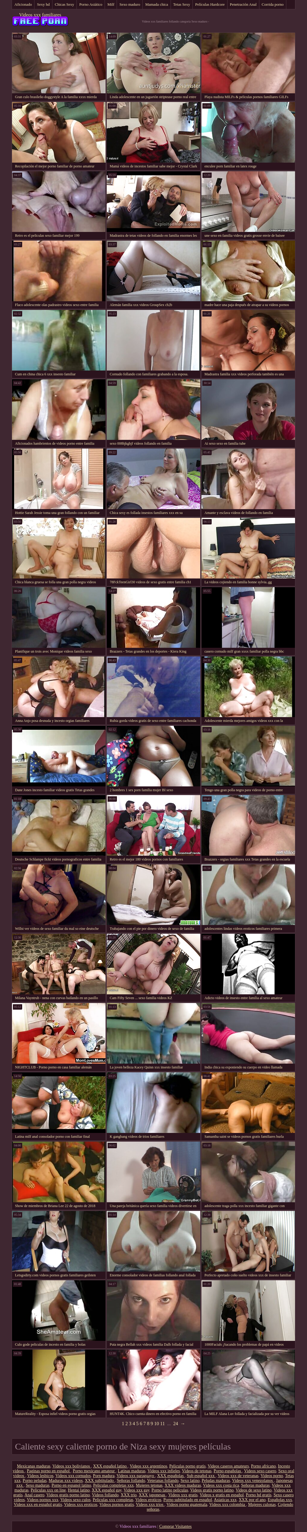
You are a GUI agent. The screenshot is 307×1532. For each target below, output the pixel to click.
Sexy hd (43, 4)
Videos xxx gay (136, 1490)
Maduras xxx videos (66, 1480)
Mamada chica (156, 4)
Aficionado (23, 4)
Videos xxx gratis (183, 1495)
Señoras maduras (255, 1485)
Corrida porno (273, 4)
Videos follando (105, 1495)
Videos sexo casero (260, 1471)
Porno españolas (227, 1471)
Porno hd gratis (259, 1495)
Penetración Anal (243, 4)
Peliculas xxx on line (48, 1490)
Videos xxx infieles (164, 1471)
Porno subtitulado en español (187, 1499)
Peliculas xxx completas (113, 1499)
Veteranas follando (163, 1480)
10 (156, 1423)
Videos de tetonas (197, 1471)
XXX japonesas (152, 1495)
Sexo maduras (37, 1485)
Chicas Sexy (64, 4)
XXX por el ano (252, 1499)
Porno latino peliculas (169, 1490)
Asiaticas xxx (225, 1499)
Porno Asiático (90, 4)
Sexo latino (189, 1480)
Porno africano (263, 1466)
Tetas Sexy (181, 4)
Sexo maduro (129, 4)
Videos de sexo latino (254, 1490)
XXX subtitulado (100, 1480)
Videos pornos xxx (42, 1499)
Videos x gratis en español (222, 1495)
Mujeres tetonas (149, 1485)
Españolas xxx (280, 1499)
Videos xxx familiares (40, 14)
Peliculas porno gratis (187, 1466)
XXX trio (129, 1495)
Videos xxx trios (150, 1504)
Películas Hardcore (210, 4)
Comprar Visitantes (175, 1526)
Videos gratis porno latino (212, 1490)
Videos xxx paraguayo (136, 1475)
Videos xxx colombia (227, 1504)
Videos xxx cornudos (73, 1475)
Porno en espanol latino (71, 1485)
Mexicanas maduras (34, 1466)
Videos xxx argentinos (148, 1466)
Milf (110, 4)
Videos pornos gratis (117, 1504)
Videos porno (272, 1475)
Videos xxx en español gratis (38, 1504)
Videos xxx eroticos (80, 1504)
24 (175, 1423)
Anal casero (34, 1495)
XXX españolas (171, 1475)
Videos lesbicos (40, 1475)
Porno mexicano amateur (94, 1471)
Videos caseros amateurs (228, 1466)
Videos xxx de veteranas (238, 1475)
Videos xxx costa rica (221, 1485)
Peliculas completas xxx (113, 1485)
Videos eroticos (148, 1499)
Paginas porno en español (48, 1471)
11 (162, 1423)
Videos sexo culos (75, 1499)
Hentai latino (79, 1490)
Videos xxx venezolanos (253, 1480)
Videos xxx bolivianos (71, 1466)
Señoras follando (131, 1480)
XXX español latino (110, 1466)
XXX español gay (106, 1490)
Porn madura (104, 1475)
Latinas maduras (131, 1471)
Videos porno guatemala (186, 1504)
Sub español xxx (201, 1475)
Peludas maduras (216, 1480)
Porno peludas (35, 1480)
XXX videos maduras (183, 1485)
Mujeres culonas (262, 1504)
